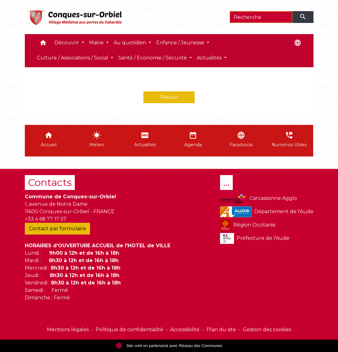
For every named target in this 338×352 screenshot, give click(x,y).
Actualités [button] (210, 58)
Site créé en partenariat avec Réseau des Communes (169, 345)
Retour (169, 97)
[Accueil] (74, 17)
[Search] (261, 17)
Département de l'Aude (266, 211)
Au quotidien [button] (130, 43)
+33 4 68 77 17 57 (45, 219)
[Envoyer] (302, 17)
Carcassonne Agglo (258, 198)
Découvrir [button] (67, 43)
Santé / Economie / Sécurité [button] (153, 58)
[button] (43, 44)
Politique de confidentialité (129, 329)
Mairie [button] (97, 43)
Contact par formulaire (57, 228)
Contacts (50, 182)
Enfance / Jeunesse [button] (180, 43)
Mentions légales (68, 329)
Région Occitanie (248, 225)
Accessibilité (185, 329)
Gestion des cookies (267, 329)
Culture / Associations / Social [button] (73, 58)
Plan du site (221, 329)
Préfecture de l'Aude (254, 238)
